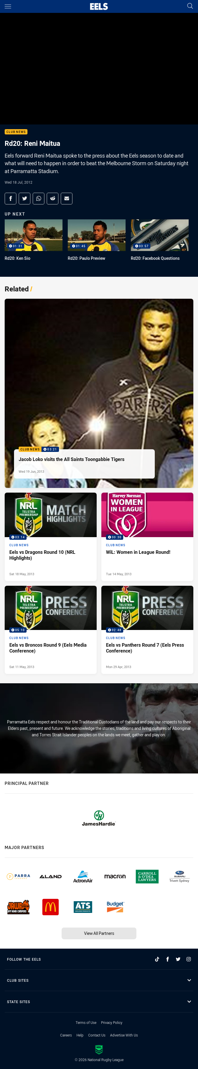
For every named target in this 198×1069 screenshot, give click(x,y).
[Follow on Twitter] (178, 959)
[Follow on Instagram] (188, 959)
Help (80, 1035)
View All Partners (99, 933)
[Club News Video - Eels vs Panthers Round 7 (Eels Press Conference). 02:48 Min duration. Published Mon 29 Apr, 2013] (147, 630)
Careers (66, 1035)
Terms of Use (86, 1022)
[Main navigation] (8, 6)
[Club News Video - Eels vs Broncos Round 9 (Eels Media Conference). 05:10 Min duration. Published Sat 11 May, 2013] (51, 630)
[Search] (190, 6)
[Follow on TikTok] (157, 959)
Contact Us (96, 1035)
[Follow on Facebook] (167, 959)
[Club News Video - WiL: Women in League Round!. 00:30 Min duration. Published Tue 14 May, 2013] (147, 537)
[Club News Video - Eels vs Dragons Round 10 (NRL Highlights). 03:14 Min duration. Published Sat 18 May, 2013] (51, 537)
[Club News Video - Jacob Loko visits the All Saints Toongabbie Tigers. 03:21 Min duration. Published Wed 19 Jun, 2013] (99, 393)
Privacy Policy (111, 1022)
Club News (16, 132)
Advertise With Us (124, 1035)
